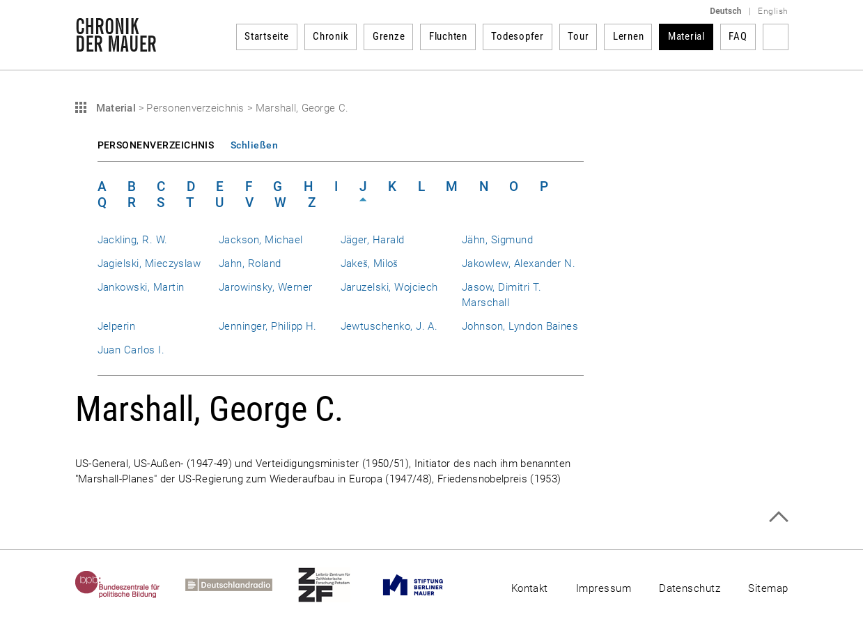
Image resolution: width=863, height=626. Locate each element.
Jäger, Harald (373, 240)
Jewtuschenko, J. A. (389, 326)
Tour (578, 36)
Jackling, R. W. (133, 240)
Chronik (330, 36)
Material (686, 36)
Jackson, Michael (261, 240)
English (773, 11)
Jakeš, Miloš (369, 263)
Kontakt (529, 588)
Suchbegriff (775, 37)
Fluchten (448, 36)
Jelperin (117, 326)
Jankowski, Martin (141, 287)
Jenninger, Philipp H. (268, 326)
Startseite (266, 36)
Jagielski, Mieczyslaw (149, 263)
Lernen (628, 36)
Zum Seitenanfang (778, 517)
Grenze (389, 36)
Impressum (603, 588)
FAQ (738, 36)
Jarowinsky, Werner (265, 287)
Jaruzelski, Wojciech (389, 287)
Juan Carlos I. (131, 350)
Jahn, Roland (250, 263)
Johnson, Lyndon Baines (520, 326)
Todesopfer (517, 36)
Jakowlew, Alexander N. (518, 263)
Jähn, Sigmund (497, 240)
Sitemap (768, 588)
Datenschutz (689, 588)
